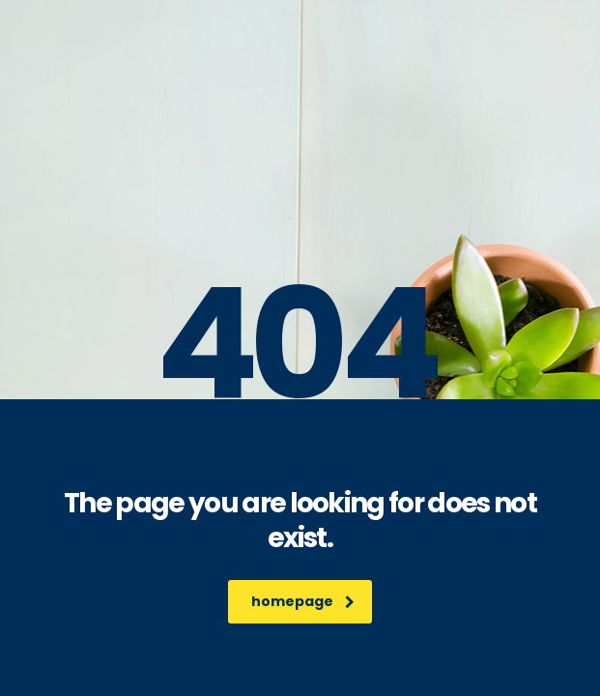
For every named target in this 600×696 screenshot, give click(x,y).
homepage (303, 601)
